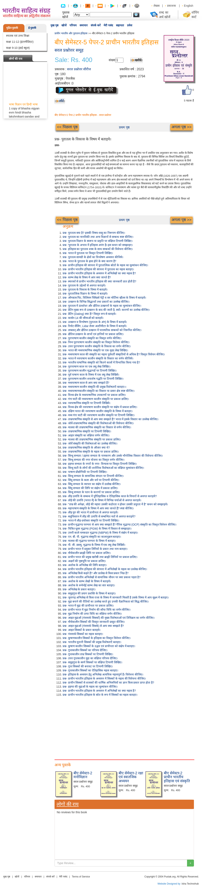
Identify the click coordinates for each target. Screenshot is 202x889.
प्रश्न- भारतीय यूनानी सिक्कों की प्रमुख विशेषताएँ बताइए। (92, 642)
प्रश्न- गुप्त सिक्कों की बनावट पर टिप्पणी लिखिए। (88, 666)
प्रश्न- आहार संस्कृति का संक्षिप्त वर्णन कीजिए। (86, 435)
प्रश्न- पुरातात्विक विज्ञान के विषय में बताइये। (85, 293)
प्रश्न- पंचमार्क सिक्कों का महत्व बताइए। (83, 634)
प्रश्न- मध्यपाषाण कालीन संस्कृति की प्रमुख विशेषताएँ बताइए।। (94, 386)
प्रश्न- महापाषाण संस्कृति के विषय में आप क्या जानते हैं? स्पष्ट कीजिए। (98, 508)
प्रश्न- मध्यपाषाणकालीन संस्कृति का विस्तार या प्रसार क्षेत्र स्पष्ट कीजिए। (99, 390)
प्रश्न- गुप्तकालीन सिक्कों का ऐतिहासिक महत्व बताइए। (90, 670)
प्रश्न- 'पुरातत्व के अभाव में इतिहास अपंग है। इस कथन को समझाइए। (98, 245)
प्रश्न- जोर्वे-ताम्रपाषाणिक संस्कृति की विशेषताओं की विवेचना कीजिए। (98, 423)
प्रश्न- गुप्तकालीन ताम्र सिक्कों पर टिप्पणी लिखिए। (88, 654)
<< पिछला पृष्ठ (67, 127)
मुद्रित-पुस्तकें (12, 27)
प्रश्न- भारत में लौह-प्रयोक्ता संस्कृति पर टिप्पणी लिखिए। (91, 520)
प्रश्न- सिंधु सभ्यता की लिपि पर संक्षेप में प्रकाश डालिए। (90, 488)
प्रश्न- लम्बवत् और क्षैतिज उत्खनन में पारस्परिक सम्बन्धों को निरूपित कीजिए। (102, 330)
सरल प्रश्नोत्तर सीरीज (79, 69)
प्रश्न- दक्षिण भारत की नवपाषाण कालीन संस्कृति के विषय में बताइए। (98, 411)
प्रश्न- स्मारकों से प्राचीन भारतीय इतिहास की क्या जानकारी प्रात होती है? (99, 281)
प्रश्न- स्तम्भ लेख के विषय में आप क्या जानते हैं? (87, 277)
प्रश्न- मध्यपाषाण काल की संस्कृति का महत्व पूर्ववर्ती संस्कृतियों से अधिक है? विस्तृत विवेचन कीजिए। (114, 354)
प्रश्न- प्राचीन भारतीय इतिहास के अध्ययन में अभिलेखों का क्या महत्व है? (99, 273)
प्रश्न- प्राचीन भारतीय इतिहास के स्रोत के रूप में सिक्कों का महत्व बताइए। (100, 694)
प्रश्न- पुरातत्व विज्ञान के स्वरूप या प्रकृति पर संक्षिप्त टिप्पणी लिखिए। (98, 241)
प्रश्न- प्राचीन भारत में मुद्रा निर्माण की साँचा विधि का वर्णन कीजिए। (96, 609)
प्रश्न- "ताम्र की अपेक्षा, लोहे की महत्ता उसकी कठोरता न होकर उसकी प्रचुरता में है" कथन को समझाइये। (115, 504)
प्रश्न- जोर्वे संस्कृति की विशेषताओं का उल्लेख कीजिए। (90, 443)
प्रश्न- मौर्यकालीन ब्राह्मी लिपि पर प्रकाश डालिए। (87, 553)
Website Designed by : (170, 883)
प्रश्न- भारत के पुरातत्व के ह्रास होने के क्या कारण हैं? (89, 261)
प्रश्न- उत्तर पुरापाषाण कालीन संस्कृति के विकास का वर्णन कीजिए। (97, 346)
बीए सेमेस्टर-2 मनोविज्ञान (83, 775)
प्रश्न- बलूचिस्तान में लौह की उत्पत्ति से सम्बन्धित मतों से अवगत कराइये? (99, 516)
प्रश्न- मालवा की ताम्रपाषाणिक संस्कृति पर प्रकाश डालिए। (92, 439)
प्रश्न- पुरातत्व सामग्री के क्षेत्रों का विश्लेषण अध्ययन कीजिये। (93, 257)
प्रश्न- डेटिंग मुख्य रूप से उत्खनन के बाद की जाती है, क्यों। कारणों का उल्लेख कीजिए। (106, 309)
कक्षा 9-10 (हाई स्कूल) (18, 47)
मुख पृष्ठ (54, 25)
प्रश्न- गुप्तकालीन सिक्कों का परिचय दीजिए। (85, 650)
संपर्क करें (96, 25)
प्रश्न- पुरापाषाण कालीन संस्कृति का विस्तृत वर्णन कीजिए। (92, 338)
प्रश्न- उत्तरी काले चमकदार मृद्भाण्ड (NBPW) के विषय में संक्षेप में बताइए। (100, 532)
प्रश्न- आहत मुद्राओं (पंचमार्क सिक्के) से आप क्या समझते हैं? (93, 625)
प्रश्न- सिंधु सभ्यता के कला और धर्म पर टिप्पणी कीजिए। (91, 480)
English (188, 5)
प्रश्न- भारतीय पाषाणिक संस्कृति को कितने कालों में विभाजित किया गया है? (101, 362)
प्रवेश (129, 25)
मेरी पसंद (108, 25)
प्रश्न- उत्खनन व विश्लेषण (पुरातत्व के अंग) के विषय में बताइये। (95, 322)
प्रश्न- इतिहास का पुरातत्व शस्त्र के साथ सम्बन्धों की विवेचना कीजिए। (98, 249)
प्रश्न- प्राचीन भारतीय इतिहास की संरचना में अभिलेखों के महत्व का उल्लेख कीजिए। (105, 569)
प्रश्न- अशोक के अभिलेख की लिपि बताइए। (85, 565)
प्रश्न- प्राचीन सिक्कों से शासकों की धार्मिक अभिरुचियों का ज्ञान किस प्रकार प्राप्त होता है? (108, 682)
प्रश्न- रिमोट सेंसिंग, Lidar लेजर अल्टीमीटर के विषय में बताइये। (95, 326)
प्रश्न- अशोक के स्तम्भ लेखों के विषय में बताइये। (87, 581)
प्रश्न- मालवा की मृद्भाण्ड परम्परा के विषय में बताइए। (89, 540)
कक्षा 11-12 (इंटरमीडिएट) (20, 41)
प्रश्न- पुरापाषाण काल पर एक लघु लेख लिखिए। (86, 366)
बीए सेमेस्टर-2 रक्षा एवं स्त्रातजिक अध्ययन (131, 777)
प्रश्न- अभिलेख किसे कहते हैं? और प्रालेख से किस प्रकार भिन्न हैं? (95, 573)
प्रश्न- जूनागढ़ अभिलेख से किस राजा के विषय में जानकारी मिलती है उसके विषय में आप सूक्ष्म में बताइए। (116, 597)
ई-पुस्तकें (32, 27)
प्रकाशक (171, 5)
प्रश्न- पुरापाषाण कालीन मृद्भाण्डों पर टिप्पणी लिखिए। (90, 370)
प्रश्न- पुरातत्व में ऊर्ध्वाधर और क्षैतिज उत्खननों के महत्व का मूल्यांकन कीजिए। (102, 305)
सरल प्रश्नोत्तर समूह (69, 50)
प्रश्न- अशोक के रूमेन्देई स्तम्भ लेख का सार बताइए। (89, 585)
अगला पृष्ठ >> (181, 127)
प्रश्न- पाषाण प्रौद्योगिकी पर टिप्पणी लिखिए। (85, 471)
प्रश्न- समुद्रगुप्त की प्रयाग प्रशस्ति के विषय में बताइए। (89, 593)
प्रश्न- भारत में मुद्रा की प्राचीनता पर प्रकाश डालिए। (88, 605)
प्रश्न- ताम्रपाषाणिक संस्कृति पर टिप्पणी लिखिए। (87, 431)
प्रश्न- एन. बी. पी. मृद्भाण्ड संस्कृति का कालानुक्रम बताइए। (92, 536)
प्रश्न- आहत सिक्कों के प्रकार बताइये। (81, 629)
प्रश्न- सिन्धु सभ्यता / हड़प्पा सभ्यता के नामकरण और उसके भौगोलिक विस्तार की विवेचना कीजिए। (113, 455)
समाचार (84, 25)
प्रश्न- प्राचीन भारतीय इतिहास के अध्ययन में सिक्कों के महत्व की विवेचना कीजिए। (104, 678)
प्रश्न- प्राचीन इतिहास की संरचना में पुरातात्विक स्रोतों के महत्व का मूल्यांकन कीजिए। (105, 265)
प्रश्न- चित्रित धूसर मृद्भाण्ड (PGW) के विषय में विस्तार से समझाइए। (97, 528)
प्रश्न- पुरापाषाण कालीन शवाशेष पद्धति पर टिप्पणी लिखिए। (93, 378)
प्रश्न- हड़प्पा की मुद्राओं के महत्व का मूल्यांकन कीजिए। (90, 686)
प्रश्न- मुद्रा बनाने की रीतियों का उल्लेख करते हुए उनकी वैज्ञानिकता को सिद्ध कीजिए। (106, 601)
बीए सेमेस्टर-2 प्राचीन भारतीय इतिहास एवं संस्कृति (177, 777)
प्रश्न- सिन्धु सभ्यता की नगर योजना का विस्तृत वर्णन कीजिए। (93, 459)
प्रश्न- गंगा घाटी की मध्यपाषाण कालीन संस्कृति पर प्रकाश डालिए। (96, 399)
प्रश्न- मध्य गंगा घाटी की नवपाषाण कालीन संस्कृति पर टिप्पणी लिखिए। (99, 415)
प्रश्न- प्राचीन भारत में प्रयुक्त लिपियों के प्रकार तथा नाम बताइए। (95, 548)
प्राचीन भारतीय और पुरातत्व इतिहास (71, 33)
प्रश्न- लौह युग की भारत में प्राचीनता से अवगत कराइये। (90, 512)
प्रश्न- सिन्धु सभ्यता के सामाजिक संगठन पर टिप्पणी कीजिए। (93, 476)
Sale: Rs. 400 (73, 60)
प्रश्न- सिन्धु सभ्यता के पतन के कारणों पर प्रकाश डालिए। (91, 492)
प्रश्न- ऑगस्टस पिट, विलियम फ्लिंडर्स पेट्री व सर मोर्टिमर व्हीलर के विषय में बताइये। (104, 297)
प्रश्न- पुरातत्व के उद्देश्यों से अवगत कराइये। (84, 285)
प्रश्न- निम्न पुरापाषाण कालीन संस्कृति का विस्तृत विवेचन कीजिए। (96, 342)
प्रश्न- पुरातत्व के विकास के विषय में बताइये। (85, 289)
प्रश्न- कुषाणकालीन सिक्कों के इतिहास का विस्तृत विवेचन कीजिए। (96, 638)
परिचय (73, 25)
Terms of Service (81, 876)
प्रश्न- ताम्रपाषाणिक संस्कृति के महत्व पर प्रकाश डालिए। (91, 451)
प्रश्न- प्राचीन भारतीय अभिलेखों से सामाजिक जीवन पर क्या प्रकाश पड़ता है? (101, 577)
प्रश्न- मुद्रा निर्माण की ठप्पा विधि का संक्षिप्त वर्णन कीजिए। (92, 613)
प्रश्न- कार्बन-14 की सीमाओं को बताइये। (83, 317)
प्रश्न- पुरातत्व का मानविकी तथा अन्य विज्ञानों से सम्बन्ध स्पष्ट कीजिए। (98, 236)
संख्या (112, 60)
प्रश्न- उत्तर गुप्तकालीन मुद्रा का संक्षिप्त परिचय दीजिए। (90, 658)
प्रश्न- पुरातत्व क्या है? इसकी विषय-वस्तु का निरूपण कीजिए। (94, 232)
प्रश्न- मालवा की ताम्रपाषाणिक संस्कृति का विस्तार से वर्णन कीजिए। (97, 427)
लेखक (157, 5)
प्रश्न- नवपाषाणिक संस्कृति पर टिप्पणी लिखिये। (86, 403)
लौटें (61, 101)
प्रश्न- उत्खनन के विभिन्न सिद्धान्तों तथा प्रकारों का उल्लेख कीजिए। (96, 301)
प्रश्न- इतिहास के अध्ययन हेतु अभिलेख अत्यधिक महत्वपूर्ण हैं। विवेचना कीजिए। (103, 674)
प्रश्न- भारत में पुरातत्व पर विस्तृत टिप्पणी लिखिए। (88, 253)
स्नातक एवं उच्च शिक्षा (17, 35)
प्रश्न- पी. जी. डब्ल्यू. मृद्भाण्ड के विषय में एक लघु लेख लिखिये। (94, 544)
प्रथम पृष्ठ (124, 127)
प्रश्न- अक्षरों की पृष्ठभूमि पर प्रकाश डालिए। (84, 561)
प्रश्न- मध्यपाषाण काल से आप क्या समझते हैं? (86, 382)
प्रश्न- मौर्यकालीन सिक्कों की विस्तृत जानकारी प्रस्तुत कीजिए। (94, 621)
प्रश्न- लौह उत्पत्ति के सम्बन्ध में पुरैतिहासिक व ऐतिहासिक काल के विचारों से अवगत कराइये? (110, 496)
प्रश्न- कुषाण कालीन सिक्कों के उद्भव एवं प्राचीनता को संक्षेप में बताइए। (99, 646)
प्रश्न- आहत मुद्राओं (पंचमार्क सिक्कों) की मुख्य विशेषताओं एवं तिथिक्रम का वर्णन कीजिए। (109, 617)
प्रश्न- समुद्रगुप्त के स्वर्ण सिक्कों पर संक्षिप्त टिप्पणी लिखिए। (92, 662)
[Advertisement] (69, 727)
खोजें (63, 25)
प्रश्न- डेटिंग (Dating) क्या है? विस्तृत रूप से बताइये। (89, 313)
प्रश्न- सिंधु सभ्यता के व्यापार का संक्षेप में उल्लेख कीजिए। (92, 484)
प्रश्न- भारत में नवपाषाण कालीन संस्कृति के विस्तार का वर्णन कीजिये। (98, 358)
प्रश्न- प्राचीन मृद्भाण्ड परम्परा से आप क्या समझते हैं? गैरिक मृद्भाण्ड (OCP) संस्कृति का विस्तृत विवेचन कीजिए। (119, 524)
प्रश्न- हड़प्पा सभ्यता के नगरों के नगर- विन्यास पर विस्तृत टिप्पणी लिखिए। (100, 463)
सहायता (120, 25)
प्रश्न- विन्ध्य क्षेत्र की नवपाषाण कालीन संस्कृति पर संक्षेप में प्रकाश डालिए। (100, 407)
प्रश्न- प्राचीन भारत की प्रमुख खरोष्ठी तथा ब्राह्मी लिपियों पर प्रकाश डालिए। (100, 557)
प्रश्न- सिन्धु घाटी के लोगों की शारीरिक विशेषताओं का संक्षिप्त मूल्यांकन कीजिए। (103, 467)
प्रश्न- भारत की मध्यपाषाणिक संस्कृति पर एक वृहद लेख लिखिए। (95, 350)
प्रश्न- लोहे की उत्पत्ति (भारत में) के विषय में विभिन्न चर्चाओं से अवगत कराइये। (102, 500)
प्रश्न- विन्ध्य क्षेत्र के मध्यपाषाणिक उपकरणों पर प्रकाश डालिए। (94, 394)
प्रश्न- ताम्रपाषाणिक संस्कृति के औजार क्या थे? (86, 447)
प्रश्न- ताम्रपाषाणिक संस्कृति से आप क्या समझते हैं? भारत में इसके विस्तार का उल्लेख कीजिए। (110, 419)
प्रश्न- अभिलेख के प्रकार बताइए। (79, 589)
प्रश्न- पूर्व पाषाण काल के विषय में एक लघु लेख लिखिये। (91, 374)
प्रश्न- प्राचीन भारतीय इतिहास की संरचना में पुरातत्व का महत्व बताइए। (98, 269)
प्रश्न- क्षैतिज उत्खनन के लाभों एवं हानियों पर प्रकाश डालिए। (93, 334)
